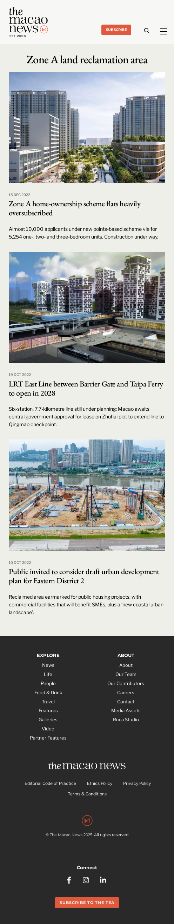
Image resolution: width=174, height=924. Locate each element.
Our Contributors (125, 683)
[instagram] (86, 879)
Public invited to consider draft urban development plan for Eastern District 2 (84, 576)
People (48, 683)
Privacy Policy (137, 783)
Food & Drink (48, 692)
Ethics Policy (99, 783)
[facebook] (69, 879)
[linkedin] (103, 879)
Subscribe (116, 29)
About (126, 665)
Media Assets (126, 710)
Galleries (48, 719)
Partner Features (48, 738)
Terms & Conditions (87, 793)
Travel (48, 701)
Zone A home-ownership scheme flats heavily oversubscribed (75, 208)
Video (48, 728)
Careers (125, 692)
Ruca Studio (126, 719)
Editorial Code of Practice (50, 783)
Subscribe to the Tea (87, 902)
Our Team (125, 674)
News (48, 665)
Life (48, 674)
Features (48, 710)
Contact (125, 701)
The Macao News (66, 834)
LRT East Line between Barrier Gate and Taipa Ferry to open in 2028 (86, 388)
